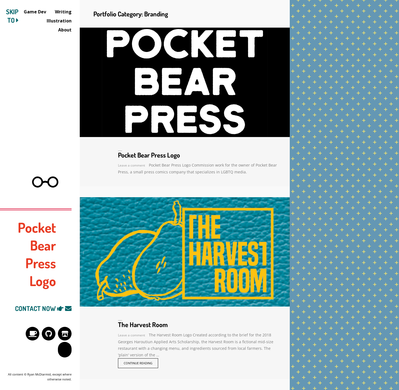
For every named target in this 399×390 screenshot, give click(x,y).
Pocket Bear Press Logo (149, 155)
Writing (63, 12)
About (65, 30)
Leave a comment (131, 165)
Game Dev (35, 12)
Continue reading (138, 363)
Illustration (59, 21)
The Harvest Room (143, 324)
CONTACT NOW (43, 308)
